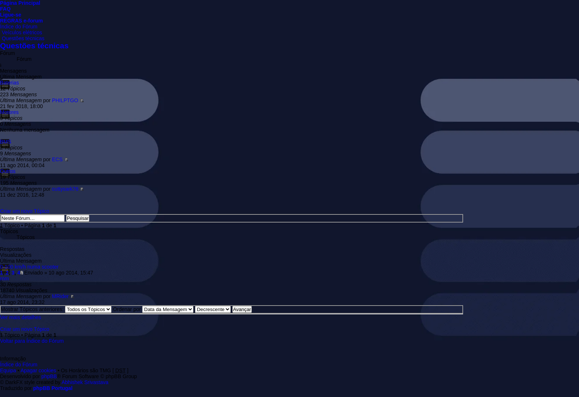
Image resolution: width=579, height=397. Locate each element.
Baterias (9, 83)
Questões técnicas (23, 38)
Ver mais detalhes (20, 317)
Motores (9, 112)
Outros (8, 171)
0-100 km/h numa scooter (29, 267)
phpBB (49, 376)
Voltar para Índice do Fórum (32, 341)
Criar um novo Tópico (24, 211)
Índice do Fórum (18, 27)
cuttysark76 (65, 189)
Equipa (8, 370)
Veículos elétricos (22, 32)
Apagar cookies (38, 370)
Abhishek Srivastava (85, 382)
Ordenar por (153, 309)
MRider (60, 296)
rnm (4, 279)
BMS (5, 142)
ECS (57, 159)
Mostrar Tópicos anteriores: (56, 309)
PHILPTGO (65, 100)
